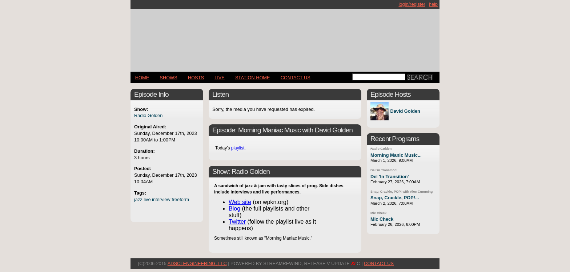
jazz (138, 199)
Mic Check (378, 213)
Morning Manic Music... (396, 155)
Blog (234, 208)
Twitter (237, 222)
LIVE (219, 77)
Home (142, 77)
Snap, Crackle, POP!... (394, 197)
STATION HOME (252, 77)
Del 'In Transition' (389, 176)
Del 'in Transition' (383, 170)
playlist (238, 148)
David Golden (405, 111)
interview (161, 199)
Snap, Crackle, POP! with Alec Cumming (401, 191)
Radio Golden (148, 115)
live (147, 199)
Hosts (196, 77)
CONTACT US (295, 77)
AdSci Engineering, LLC (197, 263)
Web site (240, 202)
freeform (180, 199)
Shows (168, 77)
